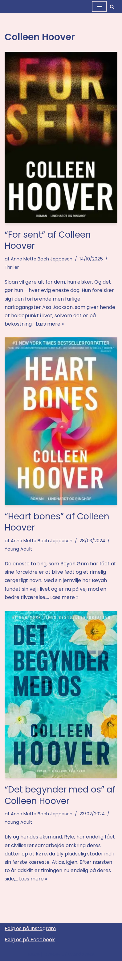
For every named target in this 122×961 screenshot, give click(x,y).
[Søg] (112, 6)
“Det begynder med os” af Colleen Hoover (60, 795)
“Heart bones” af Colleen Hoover (57, 522)
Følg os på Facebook (30, 939)
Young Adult (18, 549)
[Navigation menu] (99, 6)
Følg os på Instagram (30, 928)
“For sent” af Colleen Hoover (48, 240)
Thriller (12, 267)
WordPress (81, 954)
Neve (33, 954)
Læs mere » (50, 323)
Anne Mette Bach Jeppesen (41, 259)
